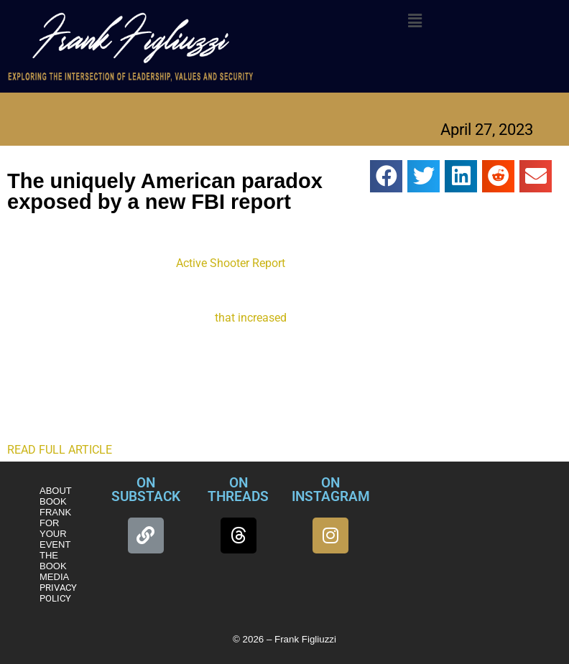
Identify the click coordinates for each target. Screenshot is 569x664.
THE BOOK (53, 560)
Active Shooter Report (230, 263)
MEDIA (54, 576)
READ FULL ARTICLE (59, 450)
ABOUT (56, 490)
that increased (251, 317)
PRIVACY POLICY (58, 593)
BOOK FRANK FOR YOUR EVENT (55, 523)
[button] (415, 20)
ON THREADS (238, 489)
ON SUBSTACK (145, 489)
